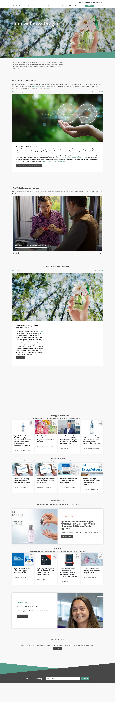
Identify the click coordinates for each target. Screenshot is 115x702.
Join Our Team (22, 616)
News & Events (80, 2)
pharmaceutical (65, 149)
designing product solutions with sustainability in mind (72, 158)
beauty (43, 149)
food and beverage (78, 149)
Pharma (46, 86)
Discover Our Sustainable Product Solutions (28, 165)
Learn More (20, 358)
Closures (38, 86)
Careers (93, 2)
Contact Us (89, 5)
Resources (87, 2)
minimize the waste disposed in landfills (53, 161)
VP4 (41, 331)
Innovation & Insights (61, 5)
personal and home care (53, 149)
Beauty (33, 86)
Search (85, 678)
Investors (98, 2)
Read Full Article (66, 536)
